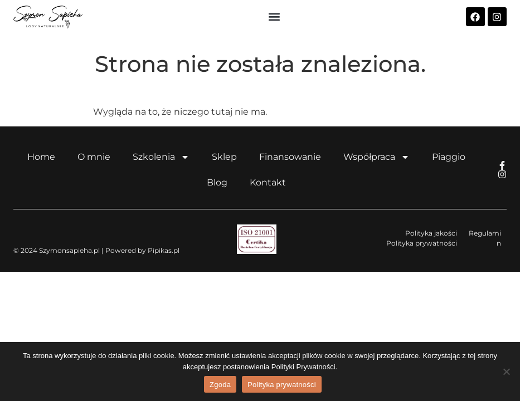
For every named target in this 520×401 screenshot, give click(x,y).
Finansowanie (290, 156)
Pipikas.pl (163, 250)
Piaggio (448, 156)
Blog (217, 182)
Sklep (224, 156)
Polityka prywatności (281, 384)
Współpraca (376, 157)
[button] (274, 17)
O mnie (93, 156)
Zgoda (220, 384)
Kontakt (268, 182)
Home (41, 156)
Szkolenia (161, 157)
